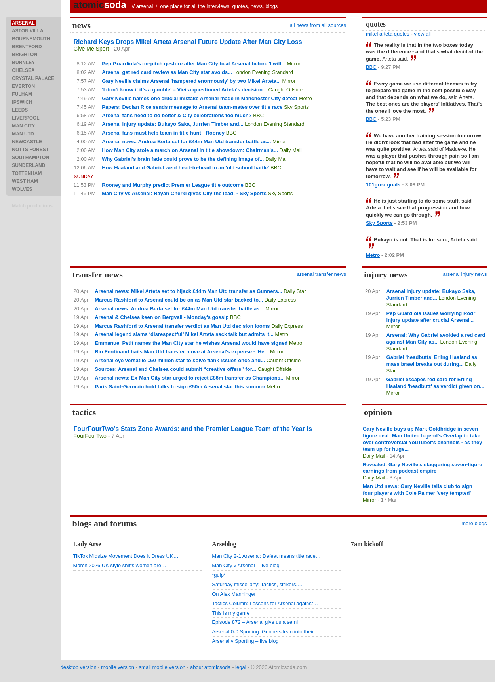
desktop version (79, 667)
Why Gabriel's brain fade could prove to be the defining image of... (183, 159)
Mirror (294, 63)
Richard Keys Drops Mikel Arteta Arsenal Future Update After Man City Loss (188, 41)
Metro (305, 98)
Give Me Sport (91, 49)
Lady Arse (87, 544)
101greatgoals (383, 185)
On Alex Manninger (234, 594)
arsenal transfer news (321, 274)
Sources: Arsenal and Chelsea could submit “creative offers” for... (175, 369)
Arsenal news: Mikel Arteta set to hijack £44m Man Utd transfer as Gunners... (188, 291)
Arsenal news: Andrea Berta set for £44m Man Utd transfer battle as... (186, 141)
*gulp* (219, 575)
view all (422, 34)
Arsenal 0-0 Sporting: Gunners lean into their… (265, 632)
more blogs (474, 523)
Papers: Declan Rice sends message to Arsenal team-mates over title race (192, 107)
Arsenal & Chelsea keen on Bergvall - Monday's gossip (161, 317)
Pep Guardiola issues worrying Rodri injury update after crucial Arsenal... (431, 316)
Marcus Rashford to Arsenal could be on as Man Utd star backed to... (179, 300)
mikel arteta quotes (387, 34)
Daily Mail (291, 150)
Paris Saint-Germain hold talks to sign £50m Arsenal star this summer (180, 386)
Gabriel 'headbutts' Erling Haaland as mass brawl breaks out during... (431, 360)
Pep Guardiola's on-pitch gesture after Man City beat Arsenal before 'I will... (194, 63)
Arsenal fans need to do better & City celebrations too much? (177, 115)
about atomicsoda (210, 667)
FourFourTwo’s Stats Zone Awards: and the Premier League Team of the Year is (193, 429)
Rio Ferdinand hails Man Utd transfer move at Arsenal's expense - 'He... (181, 352)
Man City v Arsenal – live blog (246, 565)
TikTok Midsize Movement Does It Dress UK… (126, 556)
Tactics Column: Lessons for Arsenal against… (265, 603)
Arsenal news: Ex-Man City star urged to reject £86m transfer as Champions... (190, 378)
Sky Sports (296, 107)
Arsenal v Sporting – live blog (245, 641)
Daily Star (295, 291)
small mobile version (162, 667)
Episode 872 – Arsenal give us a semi (255, 622)
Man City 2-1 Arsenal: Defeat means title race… (266, 556)
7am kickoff (367, 544)
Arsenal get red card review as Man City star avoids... (167, 72)
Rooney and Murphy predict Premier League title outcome (173, 185)
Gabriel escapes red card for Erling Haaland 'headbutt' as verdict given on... (435, 382)
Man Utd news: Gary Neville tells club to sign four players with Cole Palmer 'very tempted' (417, 489)
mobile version (117, 667)
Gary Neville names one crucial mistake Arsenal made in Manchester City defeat (199, 98)
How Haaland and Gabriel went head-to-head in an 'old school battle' (185, 168)
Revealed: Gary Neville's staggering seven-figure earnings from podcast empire (422, 468)
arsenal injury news (465, 274)
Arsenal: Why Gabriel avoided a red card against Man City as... (435, 338)
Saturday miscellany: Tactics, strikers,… (257, 584)
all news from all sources (318, 25)
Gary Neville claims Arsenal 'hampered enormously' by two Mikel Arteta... (191, 81)
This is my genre (230, 613)
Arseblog (224, 544)
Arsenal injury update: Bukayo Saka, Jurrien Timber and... (172, 124)
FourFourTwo (90, 436)
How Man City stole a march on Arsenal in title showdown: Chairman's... (190, 150)
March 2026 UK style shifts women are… (120, 565)
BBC (258, 115)
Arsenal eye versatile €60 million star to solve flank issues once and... (180, 360)
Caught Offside (285, 90)
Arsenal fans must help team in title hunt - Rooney (163, 133)
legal (240, 667)
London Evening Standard (263, 72)
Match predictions (32, 206)
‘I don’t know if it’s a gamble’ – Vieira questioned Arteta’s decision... (184, 90)
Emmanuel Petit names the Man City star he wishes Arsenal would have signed (191, 343)
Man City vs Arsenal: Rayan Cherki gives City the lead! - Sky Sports (184, 193)
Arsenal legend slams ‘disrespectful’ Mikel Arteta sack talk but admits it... (184, 334)
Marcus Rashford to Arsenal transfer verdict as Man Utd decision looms (182, 326)
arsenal (144, 6)
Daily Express (280, 300)
